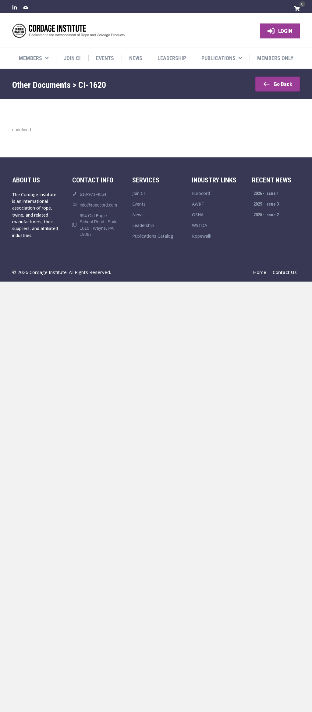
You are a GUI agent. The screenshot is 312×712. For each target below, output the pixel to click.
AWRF (198, 204)
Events (139, 204)
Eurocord (201, 193)
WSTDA (199, 225)
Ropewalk (201, 236)
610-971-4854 (93, 194)
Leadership (143, 225)
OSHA (198, 215)
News (138, 215)
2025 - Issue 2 (266, 214)
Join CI (138, 193)
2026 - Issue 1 (266, 193)
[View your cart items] (297, 9)
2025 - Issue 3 (266, 204)
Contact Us (285, 272)
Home (259, 272)
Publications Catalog (152, 236)
